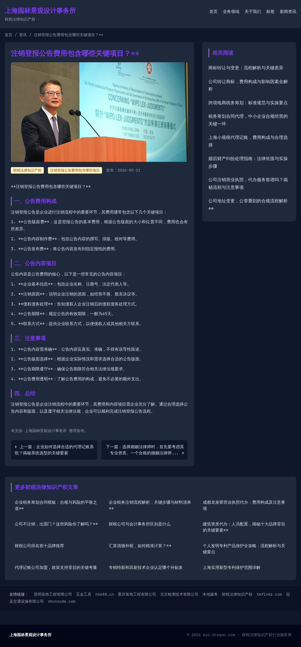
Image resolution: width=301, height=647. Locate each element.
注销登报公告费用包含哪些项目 (75, 170)
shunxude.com (62, 601)
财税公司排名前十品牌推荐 (39, 545)
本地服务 (210, 594)
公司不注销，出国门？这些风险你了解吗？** (56, 524)
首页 (213, 11)
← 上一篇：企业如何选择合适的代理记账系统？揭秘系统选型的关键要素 (54, 450)
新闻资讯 (288, 11)
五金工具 (83, 594)
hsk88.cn (105, 594)
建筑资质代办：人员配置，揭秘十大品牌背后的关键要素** (244, 527)
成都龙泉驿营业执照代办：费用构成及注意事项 (244, 505)
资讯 (23, 34)
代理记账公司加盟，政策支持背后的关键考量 (56, 567)
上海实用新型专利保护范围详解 (231, 567)
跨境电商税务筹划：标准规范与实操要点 (248, 103)
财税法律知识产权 (237, 594)
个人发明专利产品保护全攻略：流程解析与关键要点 (244, 548)
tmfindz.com (269, 594)
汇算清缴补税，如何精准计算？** (140, 545)
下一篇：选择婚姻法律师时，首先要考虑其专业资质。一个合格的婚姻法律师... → (145, 450)
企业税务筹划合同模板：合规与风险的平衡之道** (56, 505)
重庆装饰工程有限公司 (137, 594)
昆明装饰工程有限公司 (53, 594)
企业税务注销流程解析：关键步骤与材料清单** (150, 505)
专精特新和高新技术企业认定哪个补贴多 (146, 567)
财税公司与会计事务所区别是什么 (139, 524)
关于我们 (253, 11)
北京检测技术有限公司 (179, 594)
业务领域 (231, 11)
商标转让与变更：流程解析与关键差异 (245, 68)
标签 (270, 11)
